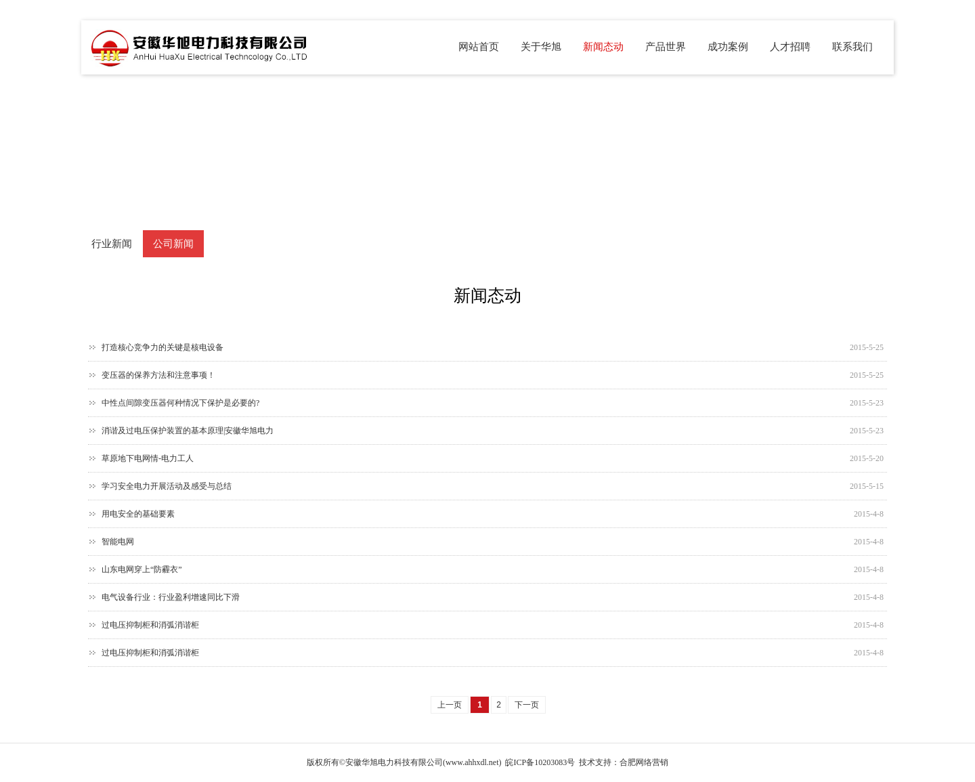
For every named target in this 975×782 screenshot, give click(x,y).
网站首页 (478, 46)
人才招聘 (790, 46)
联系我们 (852, 46)
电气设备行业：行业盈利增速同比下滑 (171, 597)
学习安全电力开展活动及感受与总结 (167, 486)
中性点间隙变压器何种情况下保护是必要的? (180, 403)
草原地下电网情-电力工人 (148, 458)
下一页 (527, 705)
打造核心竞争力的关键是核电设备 (162, 347)
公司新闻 (173, 243)
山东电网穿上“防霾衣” (142, 569)
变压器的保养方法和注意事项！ (158, 375)
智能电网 (118, 541)
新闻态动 (603, 46)
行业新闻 (111, 243)
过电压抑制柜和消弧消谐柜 (150, 625)
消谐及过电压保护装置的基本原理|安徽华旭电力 (188, 430)
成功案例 (728, 46)
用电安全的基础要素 (138, 514)
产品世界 (665, 46)
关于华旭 (541, 46)
